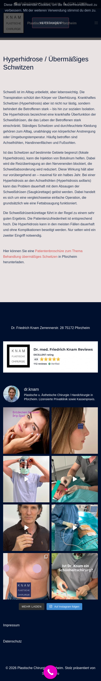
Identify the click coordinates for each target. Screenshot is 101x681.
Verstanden (51, 23)
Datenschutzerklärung (50, 35)
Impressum (11, 625)
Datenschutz (12, 641)
